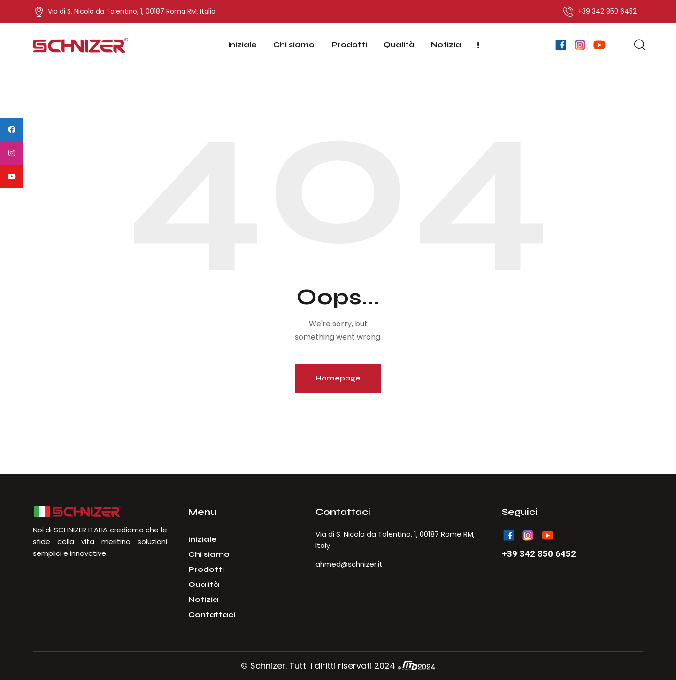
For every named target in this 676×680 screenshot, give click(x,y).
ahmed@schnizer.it (349, 564)
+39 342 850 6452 (539, 553)
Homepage (338, 378)
